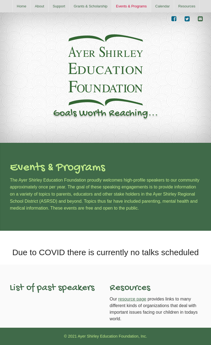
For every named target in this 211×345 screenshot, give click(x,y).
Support (59, 6)
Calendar (162, 6)
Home (21, 6)
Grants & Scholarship (90, 6)
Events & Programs (131, 6)
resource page (132, 299)
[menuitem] (21, 6)
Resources (186, 6)
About (39, 6)
